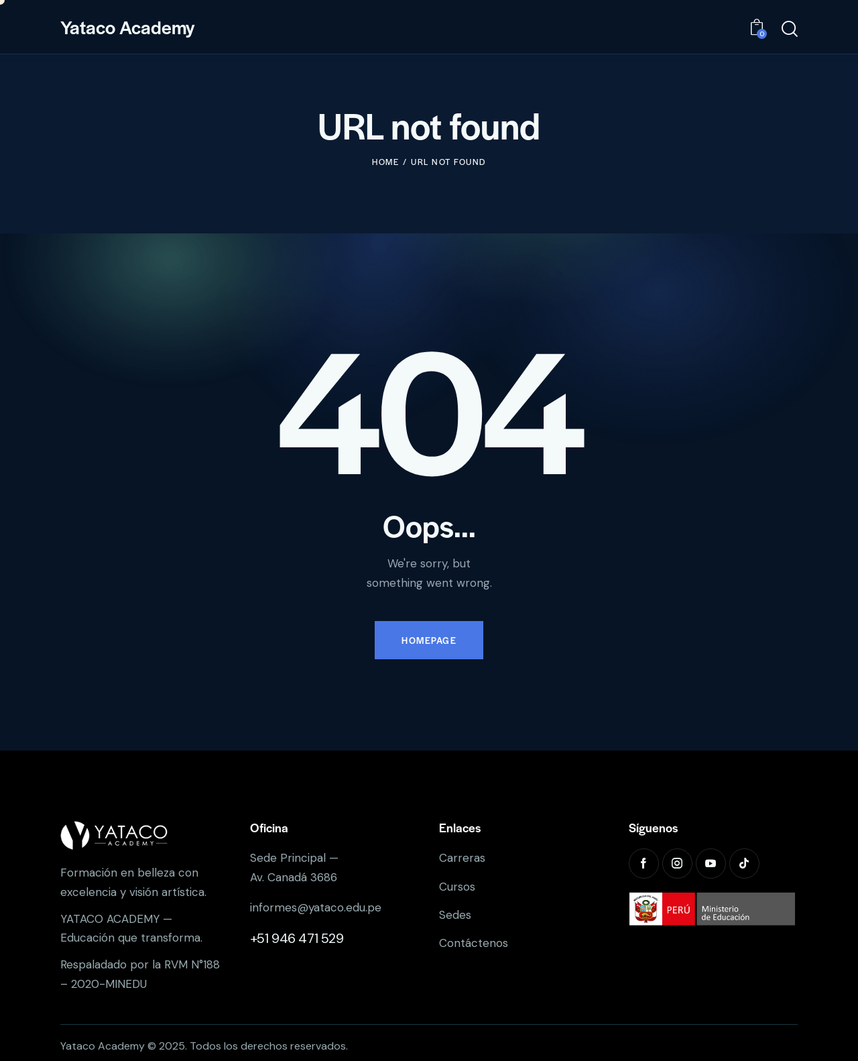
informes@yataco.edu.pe (315, 907)
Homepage (429, 640)
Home (385, 162)
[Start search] (789, 29)
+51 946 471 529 (297, 938)
